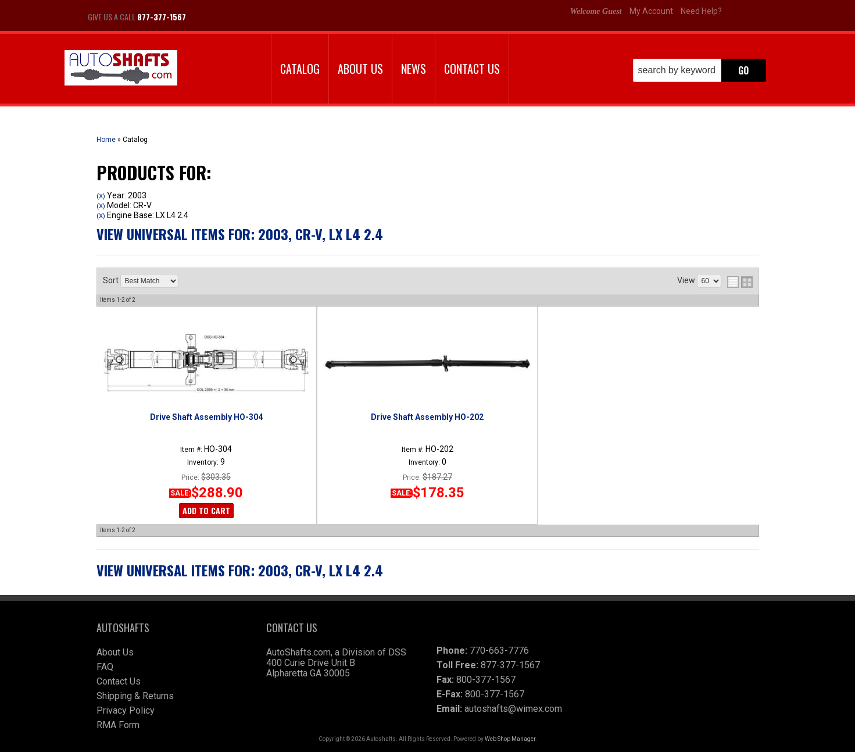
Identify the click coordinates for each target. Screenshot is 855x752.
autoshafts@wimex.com (513, 708)
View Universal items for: (239, 233)
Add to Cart (206, 510)
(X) (100, 196)
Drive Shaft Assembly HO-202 (427, 417)
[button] (699, 70)
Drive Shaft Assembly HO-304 (206, 417)
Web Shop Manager (510, 739)
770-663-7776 (499, 650)
